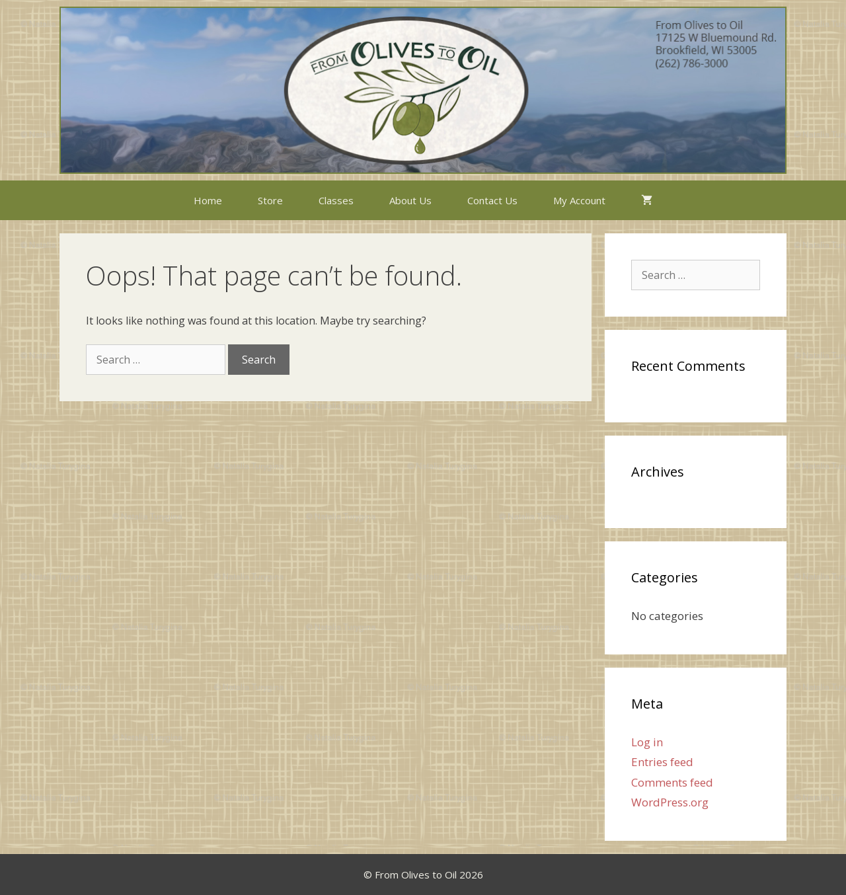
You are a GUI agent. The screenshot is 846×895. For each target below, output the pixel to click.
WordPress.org (670, 802)
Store (270, 200)
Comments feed (672, 782)
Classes (336, 200)
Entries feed (662, 761)
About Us (410, 200)
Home (208, 200)
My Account (579, 200)
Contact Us (492, 200)
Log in (647, 742)
